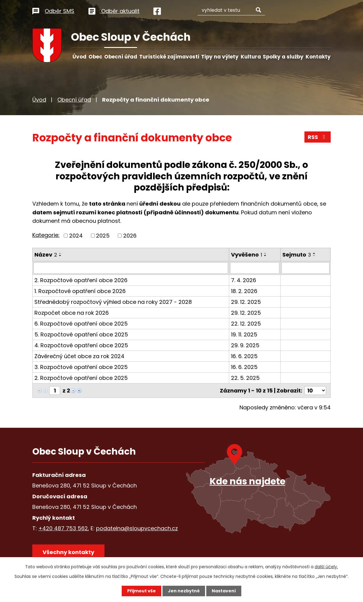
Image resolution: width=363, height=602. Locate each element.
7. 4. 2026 (243, 280)
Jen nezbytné (184, 591)
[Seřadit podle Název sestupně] (60, 255)
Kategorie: (45, 235)
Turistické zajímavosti (169, 56)
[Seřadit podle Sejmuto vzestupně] (314, 253)
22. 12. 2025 (246, 323)
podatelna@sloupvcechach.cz (137, 528)
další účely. (326, 567)
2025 (103, 235)
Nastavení (224, 591)
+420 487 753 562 (63, 528)
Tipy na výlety (220, 56)
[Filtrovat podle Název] (131, 268)
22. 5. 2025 (245, 378)
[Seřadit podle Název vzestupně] (60, 253)
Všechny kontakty (68, 552)
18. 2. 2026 (244, 291)
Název (45, 254)
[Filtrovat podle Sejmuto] (305, 268)
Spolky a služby (283, 56)
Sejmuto (296, 254)
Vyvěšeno (246, 254)
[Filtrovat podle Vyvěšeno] (255, 268)
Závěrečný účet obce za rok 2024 (79, 356)
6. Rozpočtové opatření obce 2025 (81, 323)
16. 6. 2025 (244, 356)
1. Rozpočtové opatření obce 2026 (80, 291)
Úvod (79, 56)
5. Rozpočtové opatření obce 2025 (81, 334)
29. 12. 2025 (246, 302)
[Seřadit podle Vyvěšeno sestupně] (265, 255)
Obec (95, 56)
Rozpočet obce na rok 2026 (71, 313)
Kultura (251, 56)
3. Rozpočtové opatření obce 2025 (81, 367)
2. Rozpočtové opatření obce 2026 (80, 280)
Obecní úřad (120, 56)
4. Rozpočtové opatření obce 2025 (81, 345)
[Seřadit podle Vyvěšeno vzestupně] (265, 253)
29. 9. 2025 (245, 345)
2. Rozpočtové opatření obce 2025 (81, 378)
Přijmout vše (141, 591)
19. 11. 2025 (244, 334)
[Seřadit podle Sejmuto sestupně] (314, 255)
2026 (130, 235)
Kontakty (318, 56)
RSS (318, 137)
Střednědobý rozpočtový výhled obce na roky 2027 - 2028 (113, 302)
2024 (76, 235)
